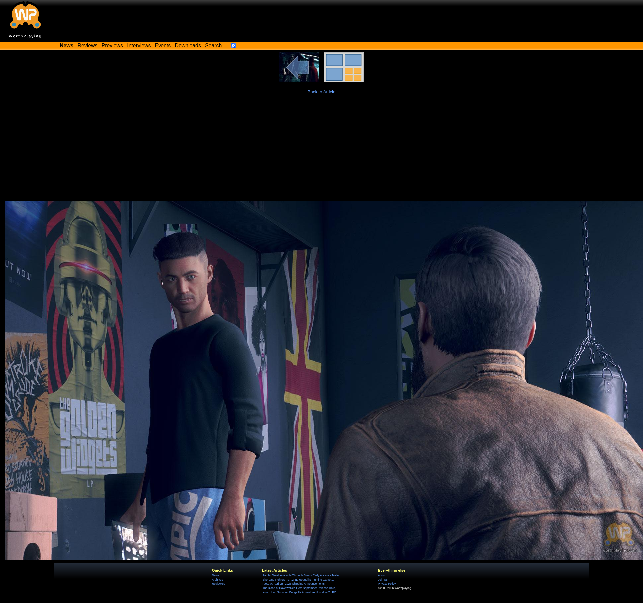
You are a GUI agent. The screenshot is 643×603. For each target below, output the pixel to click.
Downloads (188, 45)
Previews (112, 45)
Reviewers (218, 583)
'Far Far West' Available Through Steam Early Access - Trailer (301, 575)
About (381, 575)
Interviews (139, 45)
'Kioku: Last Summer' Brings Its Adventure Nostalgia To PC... (300, 592)
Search (213, 45)
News (215, 575)
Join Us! (383, 579)
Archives (217, 579)
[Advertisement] (321, 151)
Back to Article (322, 91)
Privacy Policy (387, 583)
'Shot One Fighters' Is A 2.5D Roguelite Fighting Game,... (298, 579)
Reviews (88, 45)
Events (163, 45)
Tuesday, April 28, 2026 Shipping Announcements (293, 583)
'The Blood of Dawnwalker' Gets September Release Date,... (300, 588)
